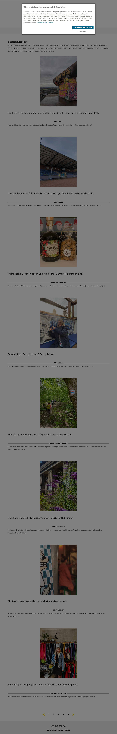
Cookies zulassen (83, 27)
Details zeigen (82, 31)
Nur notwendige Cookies (44, 22)
